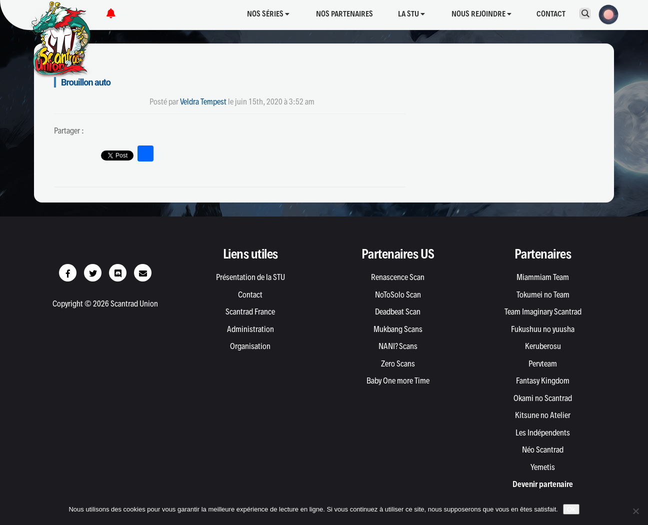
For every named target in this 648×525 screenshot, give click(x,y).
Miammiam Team (542, 277)
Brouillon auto (85, 82)
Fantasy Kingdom (543, 380)
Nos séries (268, 14)
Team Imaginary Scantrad (543, 311)
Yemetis (542, 467)
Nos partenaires (344, 14)
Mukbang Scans (398, 329)
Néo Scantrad (543, 449)
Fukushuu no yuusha (542, 329)
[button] (605, 13)
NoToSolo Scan (398, 294)
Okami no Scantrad (543, 398)
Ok (571, 509)
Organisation (250, 346)
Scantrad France (250, 311)
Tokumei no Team (543, 294)
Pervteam (542, 363)
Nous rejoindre (482, 14)
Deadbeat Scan (397, 311)
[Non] (635, 511)
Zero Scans (398, 363)
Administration (250, 329)
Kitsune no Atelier (542, 415)
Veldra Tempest (203, 101)
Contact (551, 14)
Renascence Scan (397, 277)
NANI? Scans (398, 346)
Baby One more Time (398, 380)
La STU (411, 14)
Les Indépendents (543, 432)
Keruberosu (543, 346)
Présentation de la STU (250, 277)
